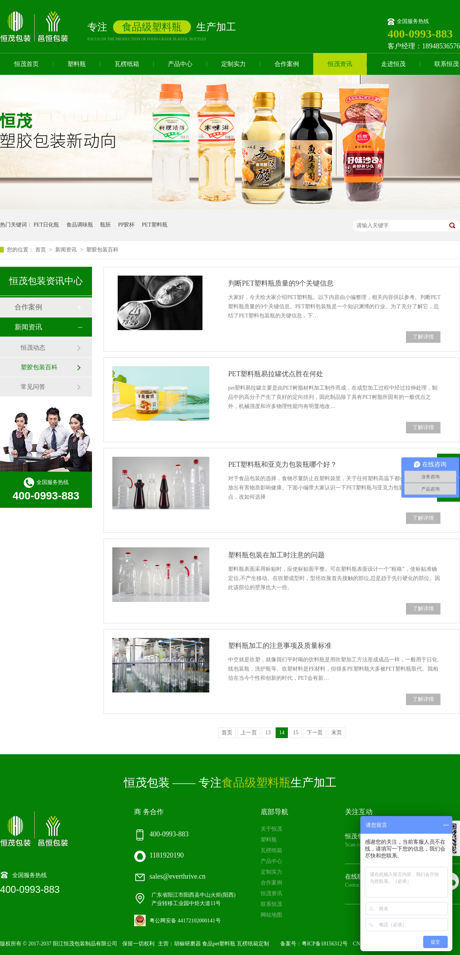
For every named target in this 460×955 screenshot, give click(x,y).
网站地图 (271, 915)
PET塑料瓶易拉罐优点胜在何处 (275, 374)
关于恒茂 (271, 829)
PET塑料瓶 (155, 225)
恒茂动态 (33, 347)
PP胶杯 (126, 225)
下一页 (315, 732)
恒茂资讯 (340, 64)
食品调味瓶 (79, 225)
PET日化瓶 (46, 225)
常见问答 (33, 386)
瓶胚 (105, 225)
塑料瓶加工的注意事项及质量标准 (280, 645)
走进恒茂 (393, 64)
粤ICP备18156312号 (325, 944)
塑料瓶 (76, 64)
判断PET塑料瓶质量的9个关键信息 (281, 283)
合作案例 (286, 64)
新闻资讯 (66, 250)
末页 (336, 732)
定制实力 (233, 64)
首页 (41, 250)
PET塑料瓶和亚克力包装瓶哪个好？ (282, 464)
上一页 (249, 732)
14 (281, 732)
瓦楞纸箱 (127, 64)
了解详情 (423, 337)
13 (268, 732)
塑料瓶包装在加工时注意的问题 (276, 555)
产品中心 (180, 64)
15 (295, 732)
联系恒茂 (271, 904)
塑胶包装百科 (102, 250)
